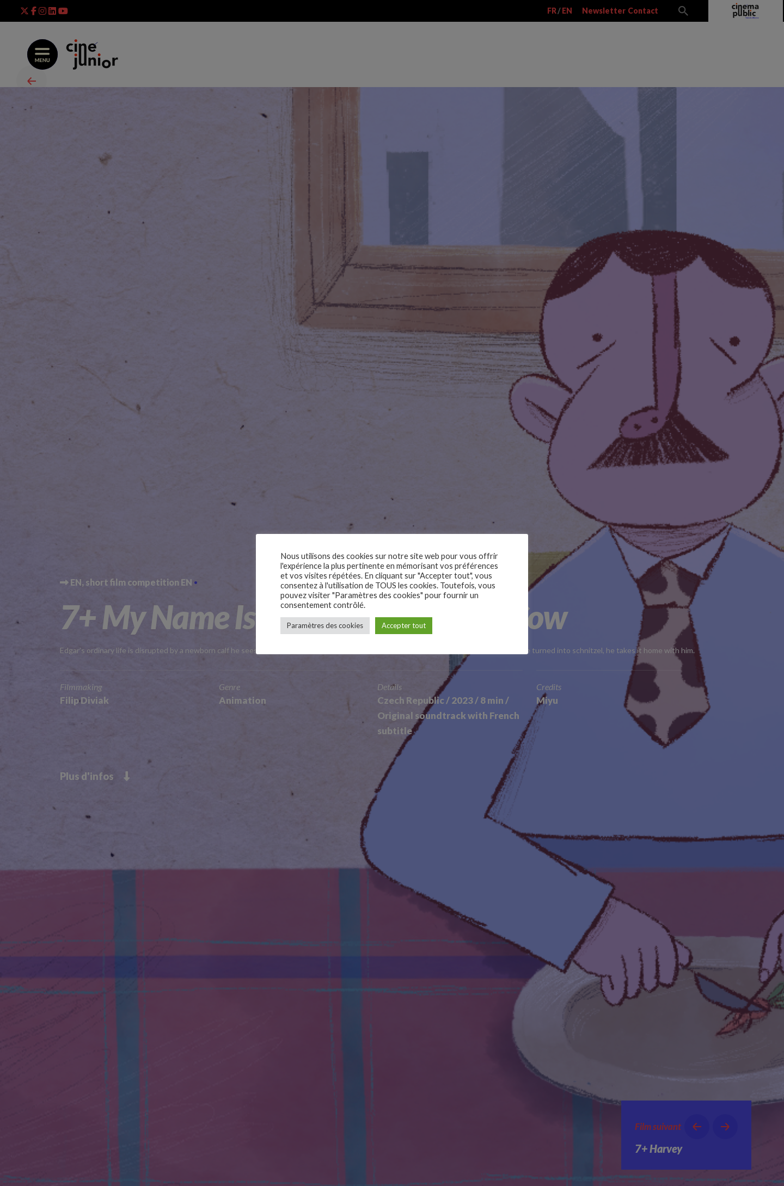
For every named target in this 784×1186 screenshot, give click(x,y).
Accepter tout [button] (404, 625)
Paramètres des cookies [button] (325, 625)
